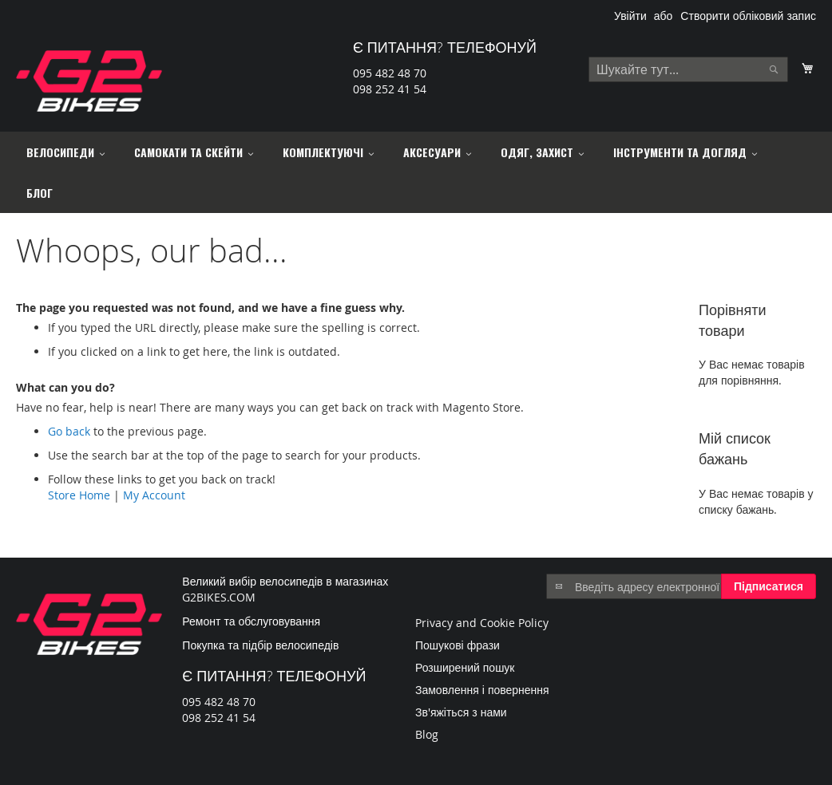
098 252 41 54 (389, 89)
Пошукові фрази (457, 645)
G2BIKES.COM (219, 597)
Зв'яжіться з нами (461, 712)
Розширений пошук (465, 667)
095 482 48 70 (389, 73)
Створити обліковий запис (748, 15)
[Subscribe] (768, 586)
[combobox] (688, 69)
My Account (154, 495)
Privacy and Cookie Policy (482, 622)
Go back (69, 431)
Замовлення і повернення (482, 689)
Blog (426, 734)
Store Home (79, 495)
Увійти (630, 15)
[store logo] (89, 81)
